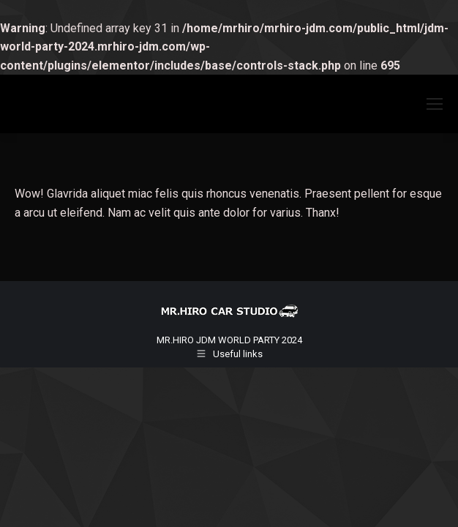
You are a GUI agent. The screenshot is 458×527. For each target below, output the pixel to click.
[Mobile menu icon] (434, 104)
